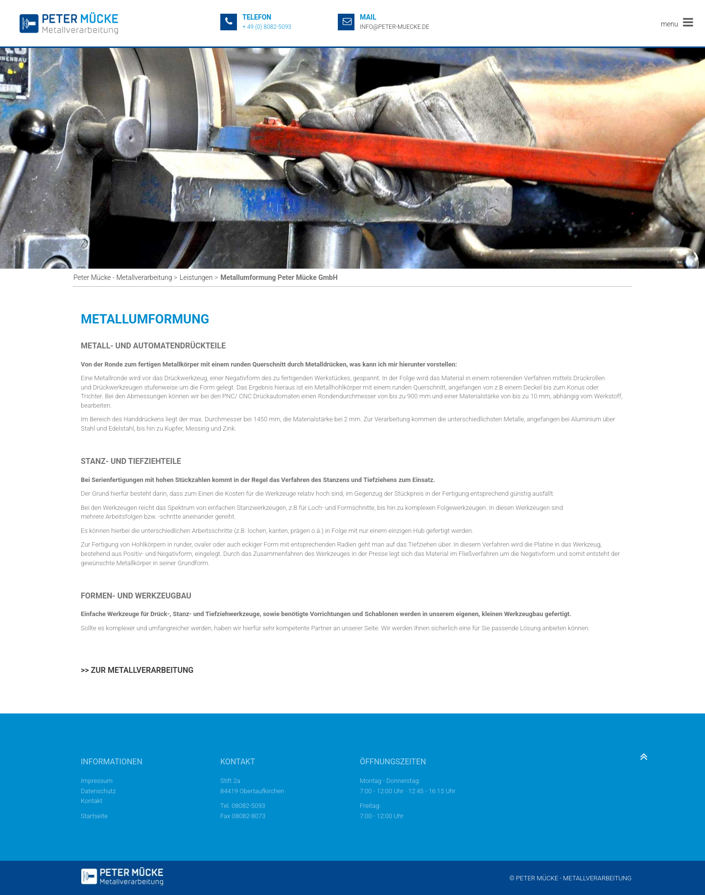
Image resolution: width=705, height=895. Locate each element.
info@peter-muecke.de (394, 26)
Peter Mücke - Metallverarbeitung (122, 277)
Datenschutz (98, 791)
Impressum (97, 780)
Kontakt (91, 800)
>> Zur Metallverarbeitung (137, 670)
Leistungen (196, 277)
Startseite (94, 816)
